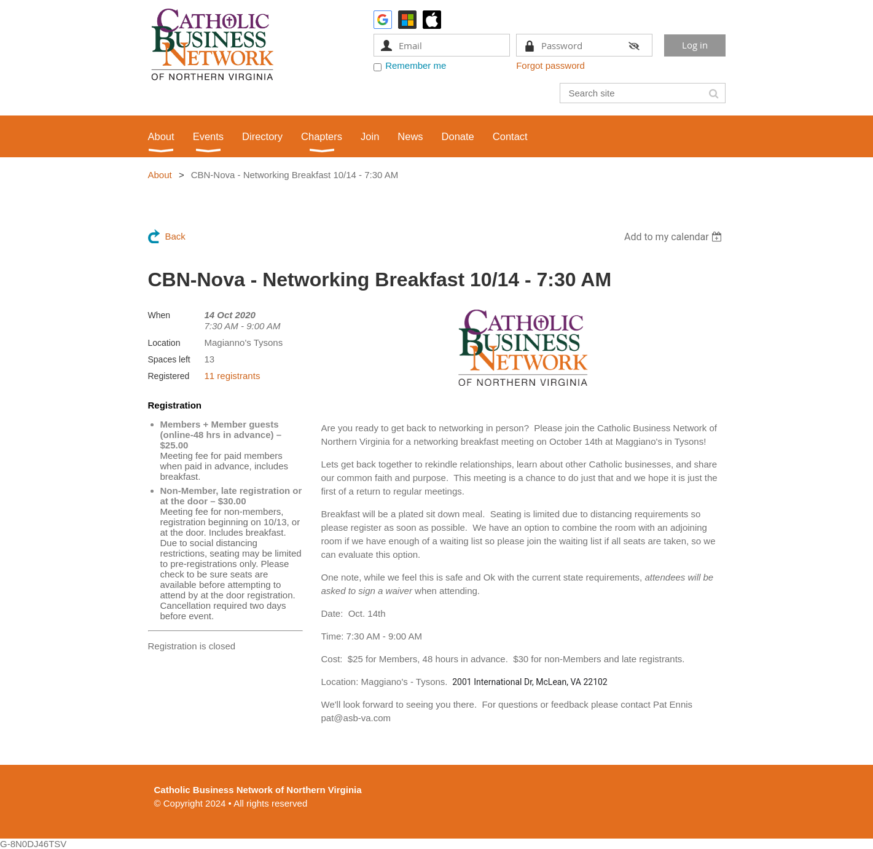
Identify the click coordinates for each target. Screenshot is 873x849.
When (159, 315)
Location (164, 343)
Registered (169, 376)
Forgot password (550, 65)
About (160, 175)
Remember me (415, 65)
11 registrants (232, 375)
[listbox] (675, 237)
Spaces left (169, 359)
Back (175, 236)
